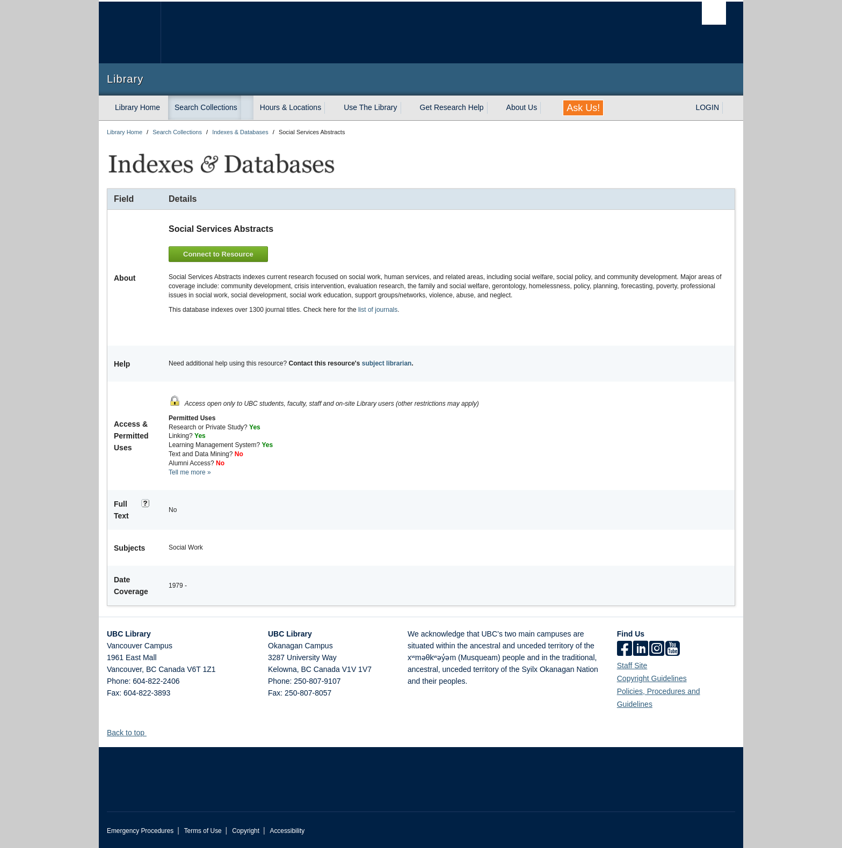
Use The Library (370, 107)
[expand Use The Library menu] (407, 108)
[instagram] (656, 648)
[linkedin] (640, 648)
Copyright (245, 830)
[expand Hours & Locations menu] (330, 108)
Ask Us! (583, 108)
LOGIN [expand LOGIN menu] (707, 107)
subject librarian (387, 362)
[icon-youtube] (672, 648)
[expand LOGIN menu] (728, 108)
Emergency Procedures (140, 830)
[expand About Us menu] (546, 108)
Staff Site (632, 664)
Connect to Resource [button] (219, 254)
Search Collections (206, 107)
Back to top (131, 731)
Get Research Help (452, 107)
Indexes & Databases (240, 132)
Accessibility (287, 830)
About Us (522, 107)
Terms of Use (203, 830)
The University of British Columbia (130, 32)
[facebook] (624, 648)
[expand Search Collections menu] (247, 108)
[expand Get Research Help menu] (493, 108)
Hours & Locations (290, 107)
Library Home (137, 107)
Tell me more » (190, 470)
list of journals (377, 308)
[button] (151, 731)
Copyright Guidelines (652, 677)
